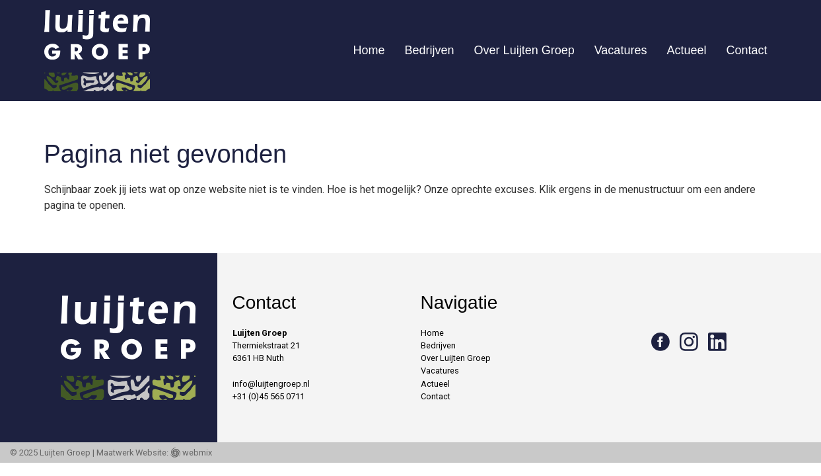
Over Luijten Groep (524, 50)
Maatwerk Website (131, 452)
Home (369, 50)
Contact (746, 50)
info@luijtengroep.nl (271, 384)
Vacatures (620, 50)
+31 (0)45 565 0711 (268, 396)
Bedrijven (429, 50)
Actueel (686, 50)
